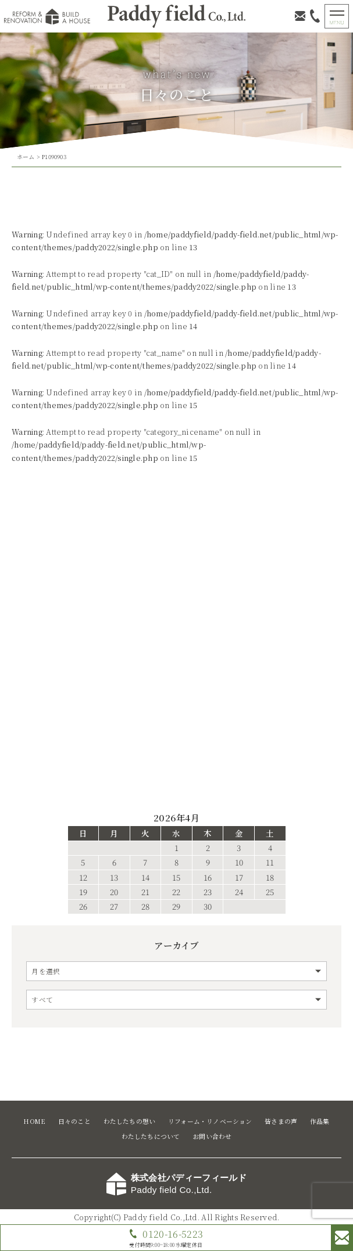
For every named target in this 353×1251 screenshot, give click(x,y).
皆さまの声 (281, 1121)
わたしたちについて (151, 1136)
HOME (34, 1121)
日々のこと (74, 1121)
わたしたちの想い (130, 1121)
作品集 (320, 1121)
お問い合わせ (211, 1136)
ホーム (26, 157)
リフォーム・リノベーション (210, 1121)
